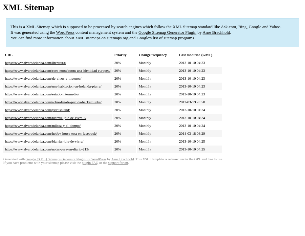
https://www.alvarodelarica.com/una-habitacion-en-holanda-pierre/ (53, 86)
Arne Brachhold (216, 32)
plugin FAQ (90, 163)
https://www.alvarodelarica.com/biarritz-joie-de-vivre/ (44, 141)
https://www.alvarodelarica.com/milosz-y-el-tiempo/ (43, 126)
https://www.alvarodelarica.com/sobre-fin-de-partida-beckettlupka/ (53, 102)
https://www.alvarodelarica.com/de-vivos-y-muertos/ (43, 78)
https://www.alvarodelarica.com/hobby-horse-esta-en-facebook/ (51, 133)
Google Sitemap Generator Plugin (168, 32)
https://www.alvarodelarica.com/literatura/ (35, 63)
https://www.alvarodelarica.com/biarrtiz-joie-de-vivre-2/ (45, 118)
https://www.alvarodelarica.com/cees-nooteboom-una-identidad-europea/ (57, 70)
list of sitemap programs (173, 37)
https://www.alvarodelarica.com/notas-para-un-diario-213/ (47, 149)
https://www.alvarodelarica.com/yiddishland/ (37, 110)
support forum (118, 163)
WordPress (65, 32)
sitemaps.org (117, 37)
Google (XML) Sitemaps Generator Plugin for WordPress (66, 159)
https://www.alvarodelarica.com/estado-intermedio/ (42, 94)
